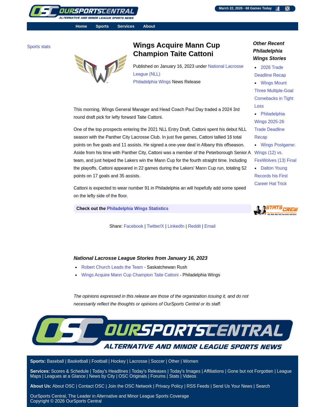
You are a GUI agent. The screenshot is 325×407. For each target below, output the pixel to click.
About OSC (63, 386)
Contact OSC (91, 386)
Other (173, 361)
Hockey (118, 361)
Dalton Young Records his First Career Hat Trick (271, 176)
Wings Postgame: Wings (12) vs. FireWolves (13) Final (275, 152)
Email (209, 226)
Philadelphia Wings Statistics (137, 208)
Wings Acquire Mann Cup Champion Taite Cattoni (130, 275)
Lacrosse (138, 361)
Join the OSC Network (130, 386)
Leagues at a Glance (65, 376)
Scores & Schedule (70, 371)
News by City (102, 376)
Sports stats (38, 46)
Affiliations (214, 371)
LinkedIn (176, 226)
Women (190, 361)
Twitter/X (155, 226)
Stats (174, 376)
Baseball (55, 361)
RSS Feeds (198, 386)
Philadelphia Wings (152, 81)
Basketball (78, 361)
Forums (158, 376)
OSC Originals (132, 376)
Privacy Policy (169, 386)
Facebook (133, 226)
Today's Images (185, 371)
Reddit (194, 226)
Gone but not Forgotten (250, 371)
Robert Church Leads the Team (112, 267)
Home (81, 26)
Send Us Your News (232, 386)
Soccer (158, 361)
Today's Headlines (110, 371)
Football (99, 361)
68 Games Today (259, 8)
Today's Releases (149, 371)
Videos (189, 376)
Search (263, 386)
